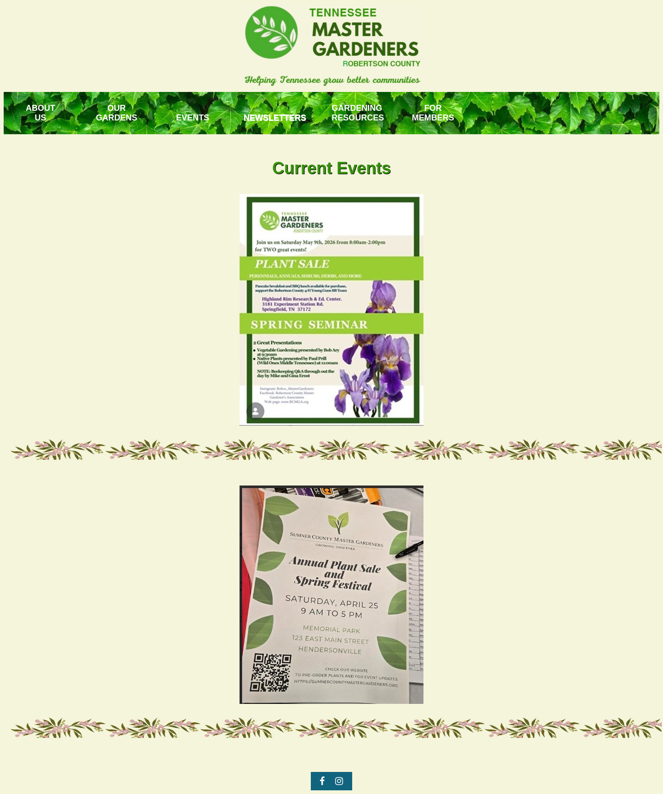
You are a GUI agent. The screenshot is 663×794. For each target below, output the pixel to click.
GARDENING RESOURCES (358, 112)
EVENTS (192, 117)
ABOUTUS (40, 112)
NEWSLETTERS (275, 117)
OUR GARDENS (116, 112)
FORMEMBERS (433, 112)
